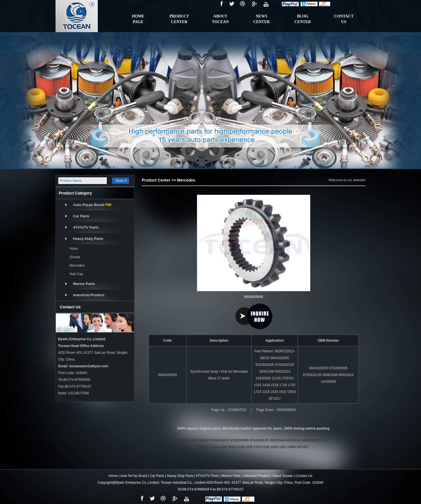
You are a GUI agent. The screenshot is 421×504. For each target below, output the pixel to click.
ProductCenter (179, 19)
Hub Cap (76, 274)
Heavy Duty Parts (88, 238)
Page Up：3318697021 (229, 410)
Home (113, 476)
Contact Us (304, 476)
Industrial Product (88, 295)
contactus (344, 19)
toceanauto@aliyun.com (88, 366)
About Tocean (282, 476)
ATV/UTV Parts (86, 227)
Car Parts (81, 216)
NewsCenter (261, 19)
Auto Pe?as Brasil (133, 476)
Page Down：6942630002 (276, 410)
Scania (75, 257)
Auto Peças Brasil (88, 205)
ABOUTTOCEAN (220, 19)
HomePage (138, 19)
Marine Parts (84, 284)
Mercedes (77, 266)
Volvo (74, 249)
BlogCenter (302, 19)
